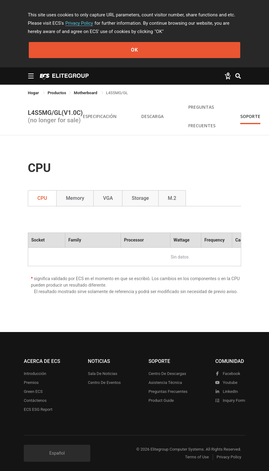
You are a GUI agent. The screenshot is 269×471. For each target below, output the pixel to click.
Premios (31, 382)
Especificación (100, 116)
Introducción (35, 373)
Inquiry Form (230, 400)
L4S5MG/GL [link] (117, 92)
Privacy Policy (80, 23)
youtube (226, 382)
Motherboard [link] (86, 92)
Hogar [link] (34, 92)
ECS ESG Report (38, 409)
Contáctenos (35, 400)
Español (57, 453)
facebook (227, 373)
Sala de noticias (102, 373)
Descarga (152, 116)
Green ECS (33, 391)
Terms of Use (195, 457)
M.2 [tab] (172, 198)
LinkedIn (226, 391)
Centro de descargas (167, 373)
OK (134, 50)
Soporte (250, 116)
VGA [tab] (108, 198)
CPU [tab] (42, 198)
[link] (57, 92)
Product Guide (161, 400)
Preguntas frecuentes (167, 391)
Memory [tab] (75, 198)
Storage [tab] (140, 198)
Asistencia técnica (165, 382)
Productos (57, 92)
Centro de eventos (104, 382)
